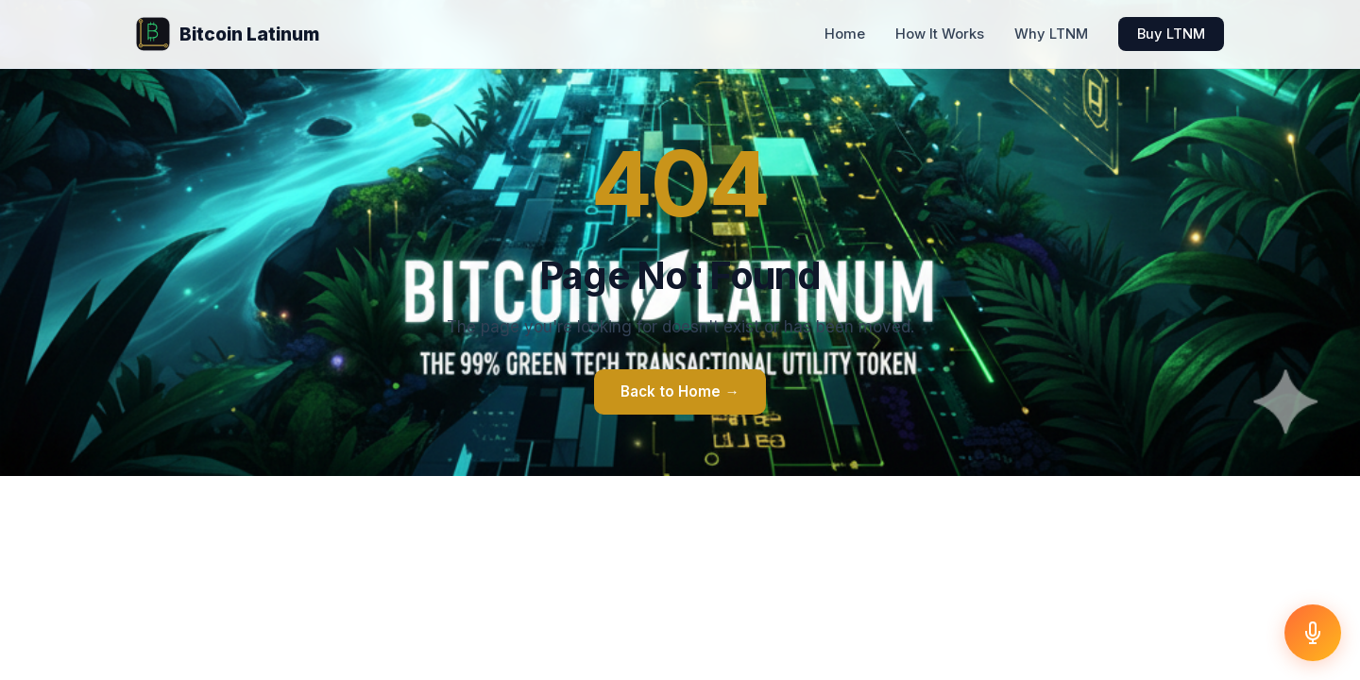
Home (844, 34)
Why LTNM (1051, 34)
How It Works (939, 34)
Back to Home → (679, 391)
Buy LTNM (1171, 34)
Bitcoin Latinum (227, 34)
